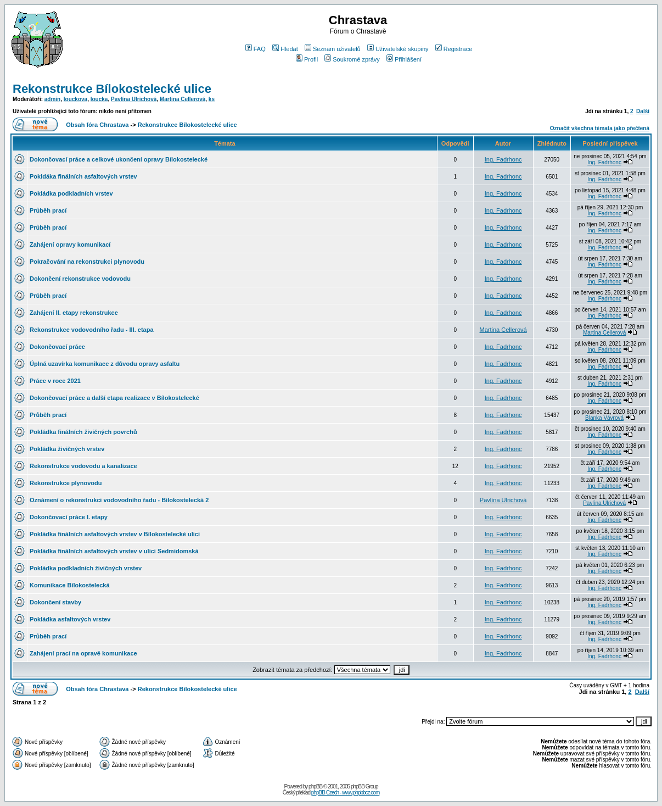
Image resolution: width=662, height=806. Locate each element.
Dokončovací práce (57, 346)
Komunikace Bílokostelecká (70, 585)
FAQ (255, 49)
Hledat (285, 49)
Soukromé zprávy (352, 59)
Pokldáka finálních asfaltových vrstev (83, 176)
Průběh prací (48, 210)
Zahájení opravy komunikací (70, 244)
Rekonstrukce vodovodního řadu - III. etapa (92, 329)
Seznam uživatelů (333, 49)
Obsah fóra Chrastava (97, 124)
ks (212, 99)
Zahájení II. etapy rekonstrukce (74, 312)
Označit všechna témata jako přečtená (599, 128)
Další (642, 111)
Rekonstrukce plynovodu (66, 483)
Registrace (454, 49)
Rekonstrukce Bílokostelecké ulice (112, 89)
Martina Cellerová (182, 99)
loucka (99, 99)
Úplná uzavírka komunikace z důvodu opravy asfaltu (104, 363)
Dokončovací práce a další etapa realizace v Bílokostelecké (114, 397)
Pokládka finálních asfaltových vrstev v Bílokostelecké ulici (115, 534)
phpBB (315, 786)
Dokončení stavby (55, 602)
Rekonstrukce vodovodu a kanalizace (83, 466)
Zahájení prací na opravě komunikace (83, 653)
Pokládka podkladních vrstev (71, 193)
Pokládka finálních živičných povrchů (83, 432)
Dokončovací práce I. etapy (69, 517)
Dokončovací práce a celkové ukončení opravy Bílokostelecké (118, 159)
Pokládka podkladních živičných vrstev (86, 568)
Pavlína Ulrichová (133, 99)
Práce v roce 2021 (55, 380)
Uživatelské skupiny (398, 49)
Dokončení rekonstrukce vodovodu (80, 278)
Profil (307, 59)
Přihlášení (404, 59)
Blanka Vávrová (604, 418)
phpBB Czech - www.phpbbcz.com (345, 793)
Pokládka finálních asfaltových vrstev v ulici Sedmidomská (114, 551)
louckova (75, 99)
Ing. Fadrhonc (503, 159)
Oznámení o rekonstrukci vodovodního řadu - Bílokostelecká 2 (119, 500)
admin (52, 99)
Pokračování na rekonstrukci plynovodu (87, 261)
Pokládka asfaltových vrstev (70, 619)
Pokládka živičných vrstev (67, 449)
